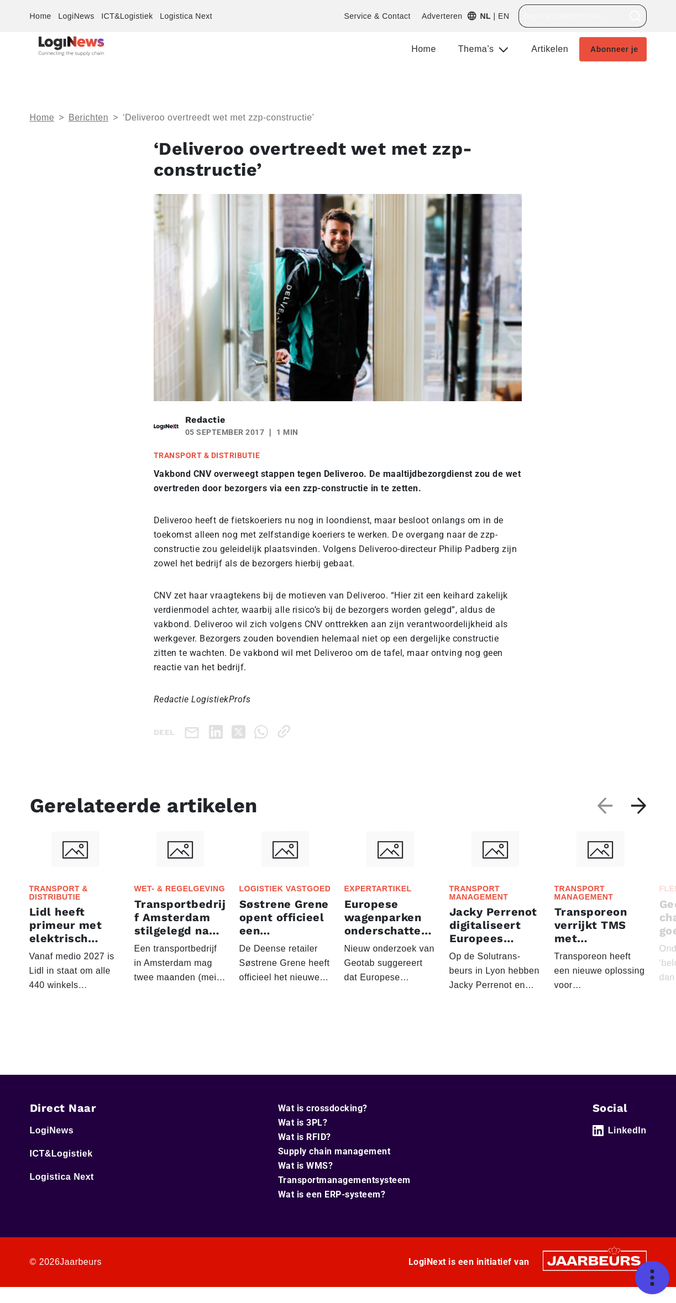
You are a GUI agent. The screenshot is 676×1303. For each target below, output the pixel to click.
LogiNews (76, 16)
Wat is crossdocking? (323, 1108)
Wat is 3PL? (303, 1122)
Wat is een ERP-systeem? (332, 1194)
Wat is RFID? (304, 1137)
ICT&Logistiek (127, 16)
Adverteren (442, 16)
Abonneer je (614, 49)
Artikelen (549, 49)
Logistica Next (186, 16)
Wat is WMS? (305, 1165)
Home (40, 16)
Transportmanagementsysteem (344, 1180)
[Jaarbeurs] (595, 1260)
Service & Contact (377, 16)
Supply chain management (334, 1151)
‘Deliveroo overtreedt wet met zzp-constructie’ (219, 117)
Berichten (88, 117)
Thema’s (477, 49)
